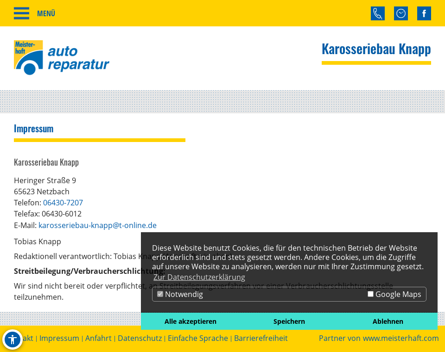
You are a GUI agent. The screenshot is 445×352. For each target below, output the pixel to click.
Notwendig (180, 294)
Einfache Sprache (198, 338)
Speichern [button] (289, 321)
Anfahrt (98, 338)
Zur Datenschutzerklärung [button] (199, 277)
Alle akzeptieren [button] (190, 321)
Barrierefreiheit (261, 338)
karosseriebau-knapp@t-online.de (97, 225)
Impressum (59, 338)
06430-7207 (63, 203)
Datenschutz (140, 338)
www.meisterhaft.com (401, 338)
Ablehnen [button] (388, 321)
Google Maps (394, 294)
